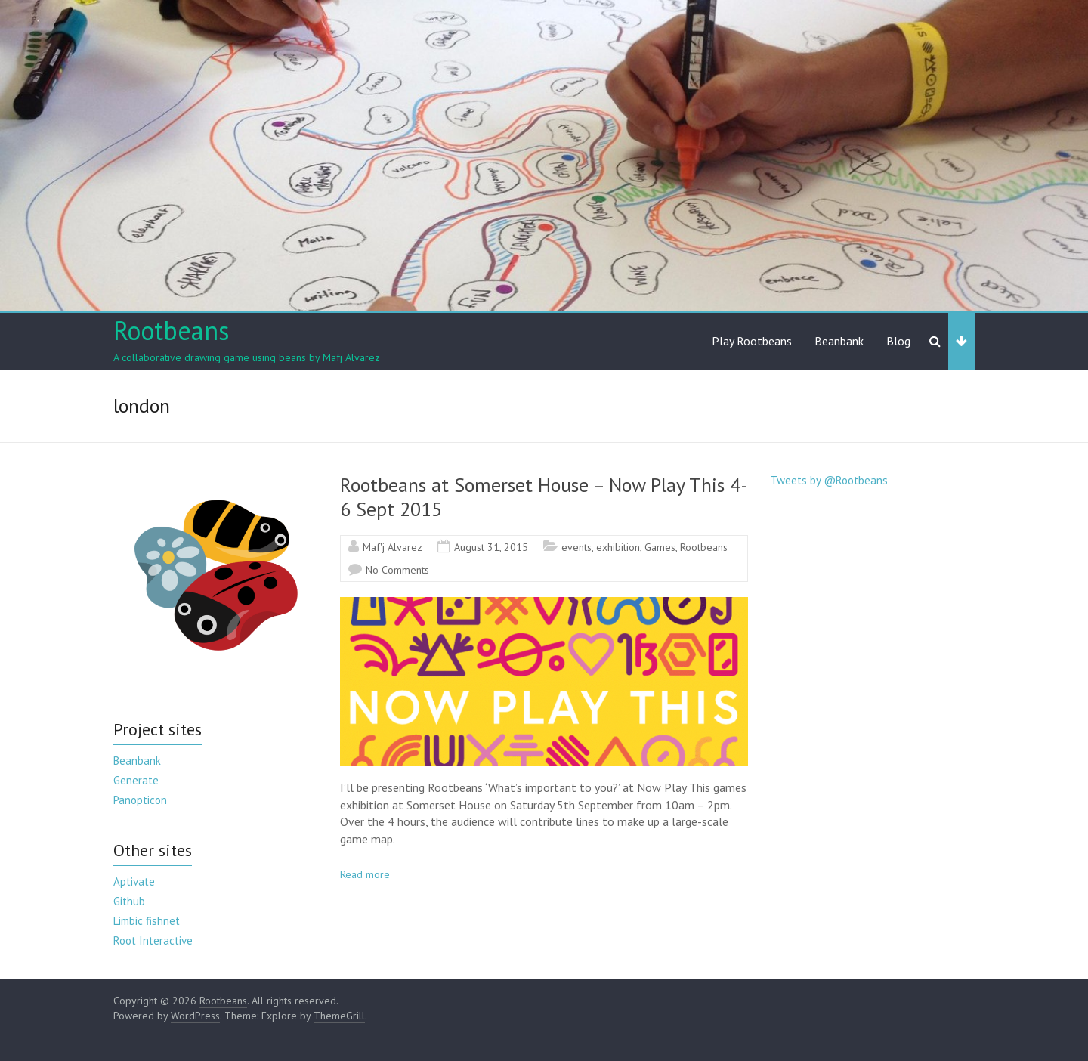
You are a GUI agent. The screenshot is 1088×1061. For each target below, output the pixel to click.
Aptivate (134, 881)
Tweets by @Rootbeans (829, 480)
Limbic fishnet (146, 921)
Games (659, 547)
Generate (136, 780)
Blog (898, 340)
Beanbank (839, 340)
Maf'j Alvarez (392, 547)
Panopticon (140, 800)
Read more (365, 874)
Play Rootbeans (752, 340)
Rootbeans (171, 330)
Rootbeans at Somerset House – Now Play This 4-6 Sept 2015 (544, 496)
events (576, 547)
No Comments (397, 570)
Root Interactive (153, 940)
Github (129, 901)
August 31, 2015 (491, 547)
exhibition (618, 547)
